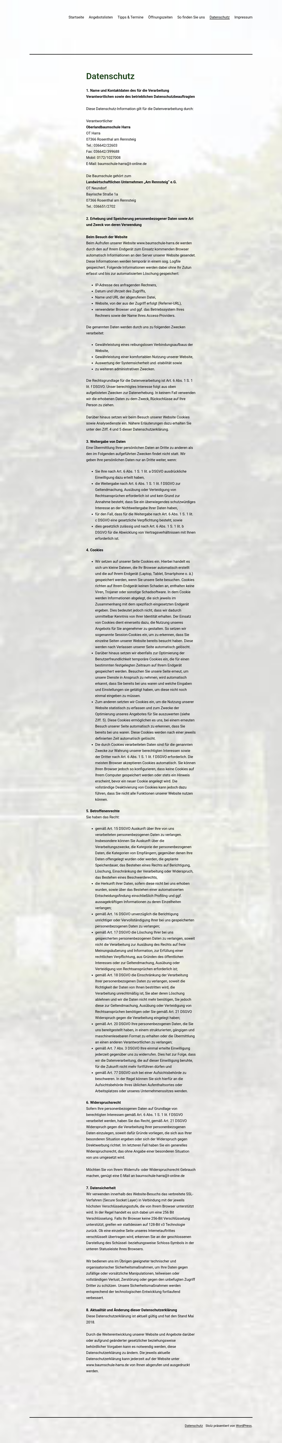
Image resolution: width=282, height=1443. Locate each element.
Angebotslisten (101, 17)
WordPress (244, 1426)
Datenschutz (220, 17)
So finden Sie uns (191, 17)
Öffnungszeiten (160, 17)
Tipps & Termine (131, 17)
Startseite (76, 17)
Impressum (243, 17)
